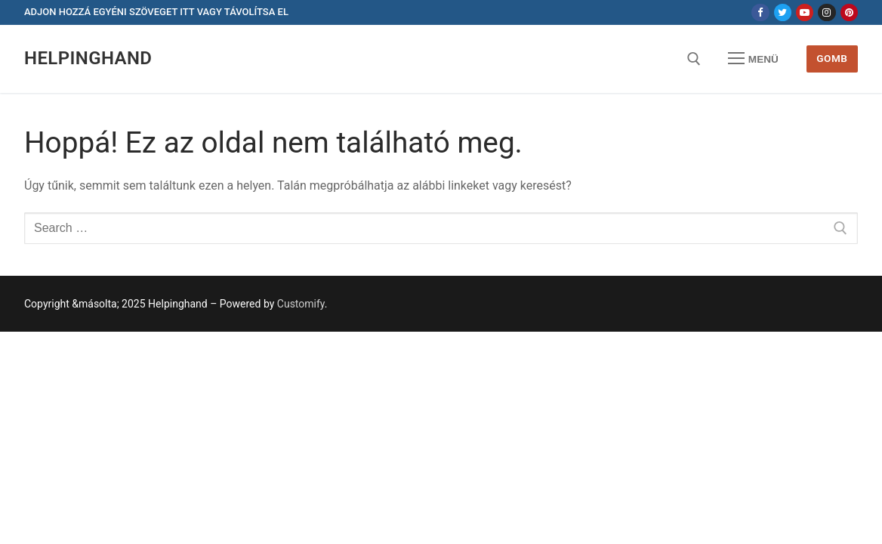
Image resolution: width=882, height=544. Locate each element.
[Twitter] (782, 12)
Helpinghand (88, 58)
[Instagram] (826, 12)
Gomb (831, 58)
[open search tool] (694, 59)
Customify (301, 304)
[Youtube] (804, 12)
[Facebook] (760, 12)
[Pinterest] (849, 12)
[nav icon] (753, 59)
